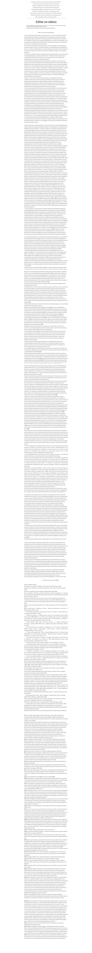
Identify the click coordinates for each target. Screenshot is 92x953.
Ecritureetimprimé (49, 7)
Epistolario (51, 5)
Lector (60, 15)
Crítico (54, 9)
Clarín (34, 3)
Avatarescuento (41, 7)
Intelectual (35, 7)
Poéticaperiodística (35, 9)
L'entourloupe (45, 5)
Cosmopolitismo (46, 11)
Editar (41, 9)
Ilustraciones (59, 13)
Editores (37, 17)
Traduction (58, 9)
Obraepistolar (56, 7)
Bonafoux (41, 17)
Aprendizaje (33, 13)
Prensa (58, 5)
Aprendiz (50, 1)
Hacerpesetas (46, 9)
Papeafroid (34, 5)
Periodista (40, 11)
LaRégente (40, 5)
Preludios (50, 17)
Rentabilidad (55, 15)
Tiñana (51, 9)
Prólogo (38, 3)
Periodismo (35, 11)
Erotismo (46, 17)
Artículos (55, 17)
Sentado (51, 3)
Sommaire (33, 1)
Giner (55, 5)
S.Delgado (58, 1)
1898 (32, 15)
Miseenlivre (38, 15)
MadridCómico (49, 15)
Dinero (41, 3)
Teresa (58, 11)
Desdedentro (48, 13)
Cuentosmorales (44, 1)
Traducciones (56, 3)
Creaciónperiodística (40, 13)
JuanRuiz (38, 1)
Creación (43, 15)
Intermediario (46, 3)
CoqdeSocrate (53, 11)
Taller (34, 15)
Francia (54, 1)
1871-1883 (53, 13)
